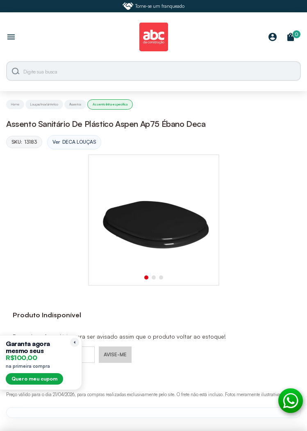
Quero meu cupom (34, 379)
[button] (146, 277)
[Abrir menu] (11, 38)
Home (15, 104)
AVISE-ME (115, 354)
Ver (74, 142)
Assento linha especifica (110, 104)
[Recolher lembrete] (74, 342)
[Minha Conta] (272, 37)
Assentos (75, 104)
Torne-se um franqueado (154, 6)
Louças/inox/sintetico (44, 104)
